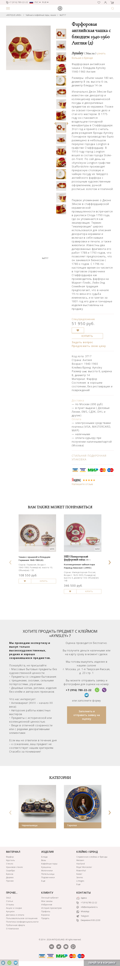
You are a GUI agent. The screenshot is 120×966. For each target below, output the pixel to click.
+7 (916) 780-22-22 (78, 690)
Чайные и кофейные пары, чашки (41, 15)
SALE (8, 897)
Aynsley (84, 53)
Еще (43, 881)
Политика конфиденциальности (22, 921)
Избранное (46, 904)
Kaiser (79, 874)
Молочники (47, 870)
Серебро (10, 870)
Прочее (10, 881)
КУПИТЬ (87, 336)
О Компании (12, 928)
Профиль (45, 911)
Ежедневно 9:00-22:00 (88, 920)
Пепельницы (48, 874)
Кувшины (46, 867)
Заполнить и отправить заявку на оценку (86, 715)
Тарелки (72, 825)
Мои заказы (47, 901)
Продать (45, 918)
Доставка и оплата (15, 915)
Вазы (43, 860)
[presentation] (10, 561)
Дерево (10, 877)
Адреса (81, 898)
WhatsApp (82, 911)
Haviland (80, 863)
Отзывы (10, 904)
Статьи (9, 901)
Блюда (44, 857)
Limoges (80, 881)
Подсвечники (48, 877)
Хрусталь (10, 860)
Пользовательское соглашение (22, 918)
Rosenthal (81, 870)
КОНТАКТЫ (83, 892)
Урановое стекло (14, 867)
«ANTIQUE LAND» (13, 15)
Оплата (76, 419)
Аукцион (10, 911)
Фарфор (10, 857)
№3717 (63, 15)
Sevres (79, 877)
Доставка (78, 400)
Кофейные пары (49, 863)
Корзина (45, 915)
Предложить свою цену (89, 346)
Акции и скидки (14, 908)
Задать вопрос (82, 342)
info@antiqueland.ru (87, 907)
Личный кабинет (50, 897)
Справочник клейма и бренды (92, 857)
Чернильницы (30, 825)
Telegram (82, 916)
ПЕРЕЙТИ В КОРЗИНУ (101, 962)
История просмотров (51, 908)
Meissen (80, 860)
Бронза (9, 874)
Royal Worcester (84, 867)
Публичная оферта (15, 925)
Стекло (9, 863)
